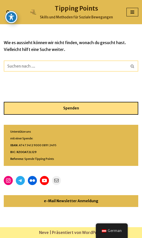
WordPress (92, 232)
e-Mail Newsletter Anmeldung (71, 201)
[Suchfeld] (8, 12)
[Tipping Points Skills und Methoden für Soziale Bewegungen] (71, 12)
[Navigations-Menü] (132, 12)
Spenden (71, 108)
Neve (44, 232)
